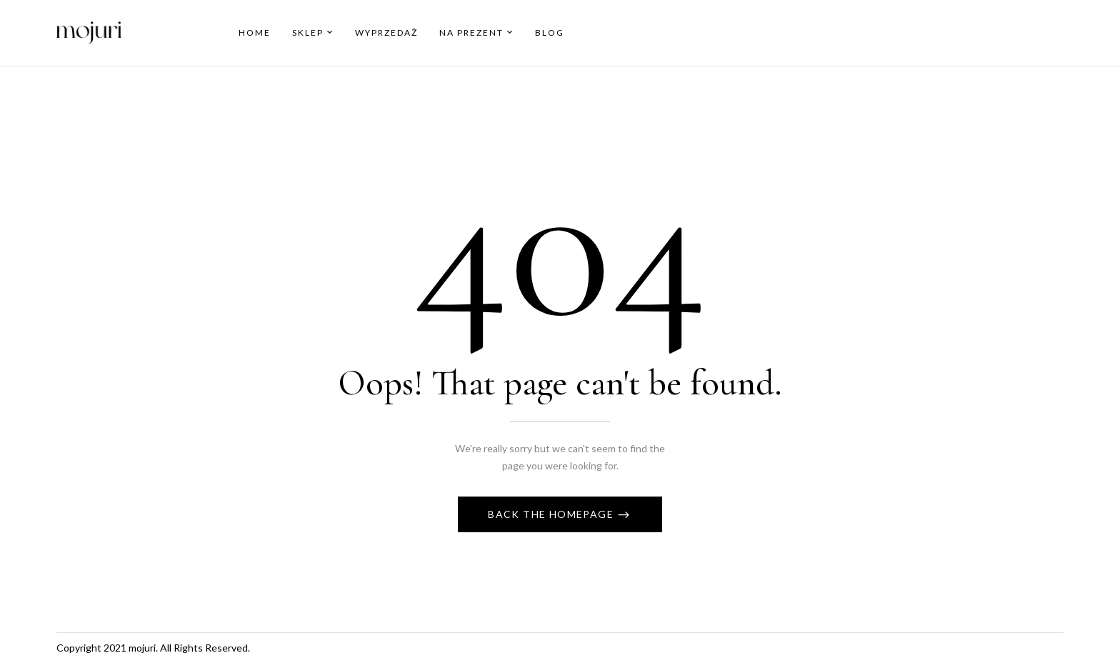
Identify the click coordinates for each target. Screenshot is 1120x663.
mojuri (142, 648)
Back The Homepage (552, 514)
